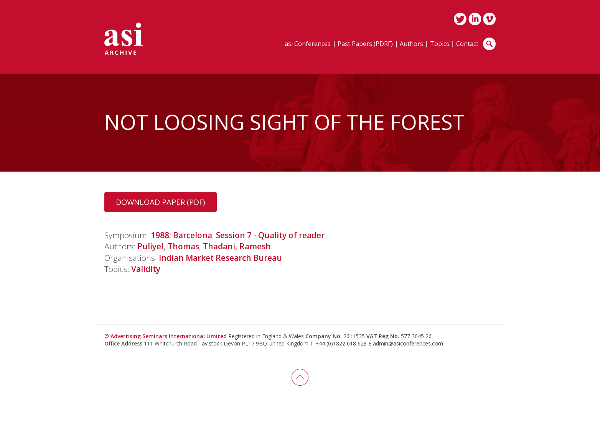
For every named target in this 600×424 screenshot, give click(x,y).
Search (489, 44)
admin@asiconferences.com (408, 343)
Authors (411, 44)
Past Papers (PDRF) (365, 44)
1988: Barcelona (181, 235)
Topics (439, 44)
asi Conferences (308, 44)
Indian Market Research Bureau (220, 257)
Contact (467, 44)
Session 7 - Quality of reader (270, 235)
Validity (145, 269)
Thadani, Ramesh (237, 246)
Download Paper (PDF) (160, 202)
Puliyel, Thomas (168, 246)
